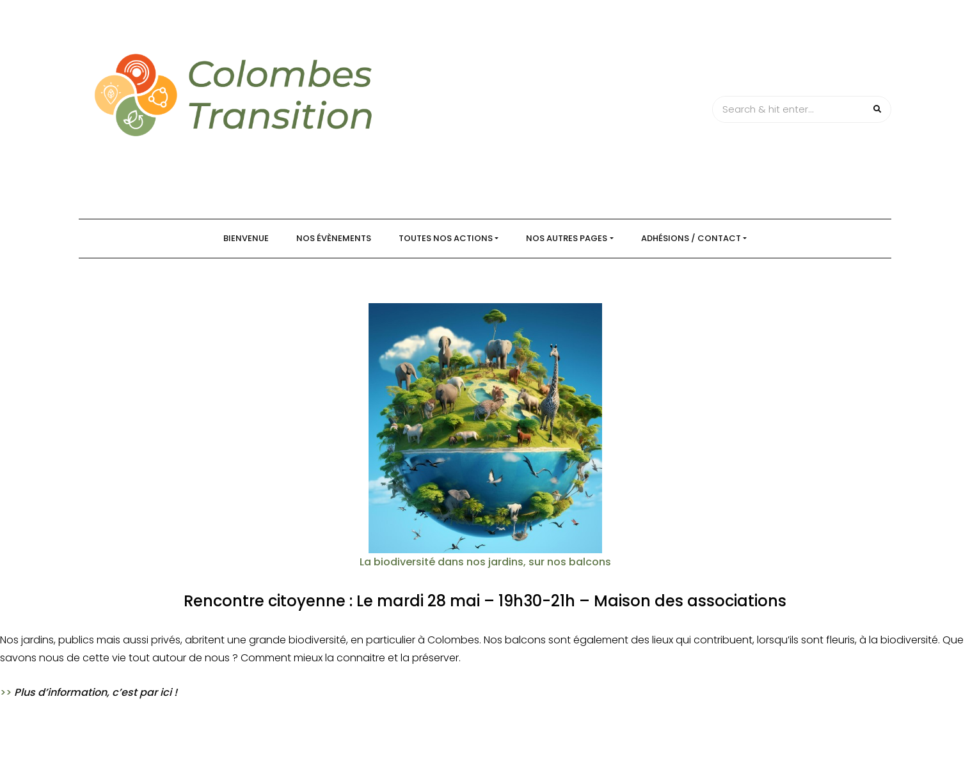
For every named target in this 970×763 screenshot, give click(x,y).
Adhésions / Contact (691, 238)
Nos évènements (333, 238)
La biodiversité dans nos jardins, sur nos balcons (485, 562)
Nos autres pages (566, 238)
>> (88, 692)
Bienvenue (246, 238)
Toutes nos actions (446, 238)
